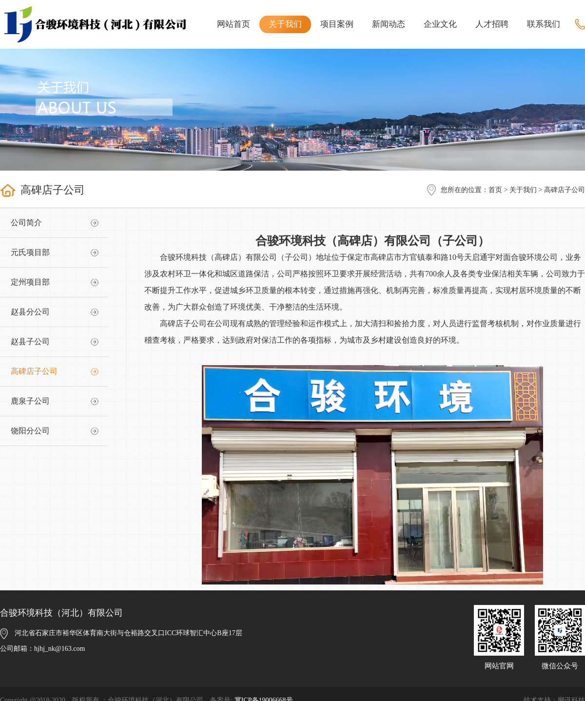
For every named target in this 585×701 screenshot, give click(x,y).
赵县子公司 (30, 341)
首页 (495, 190)
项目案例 (336, 24)
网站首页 (233, 24)
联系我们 (543, 24)
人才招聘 (491, 24)
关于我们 (285, 24)
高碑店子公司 (34, 371)
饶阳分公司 (30, 431)
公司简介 (26, 222)
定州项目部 (30, 282)
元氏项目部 (30, 252)
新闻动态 (388, 24)
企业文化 (440, 24)
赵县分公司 (30, 312)
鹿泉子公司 (30, 401)
